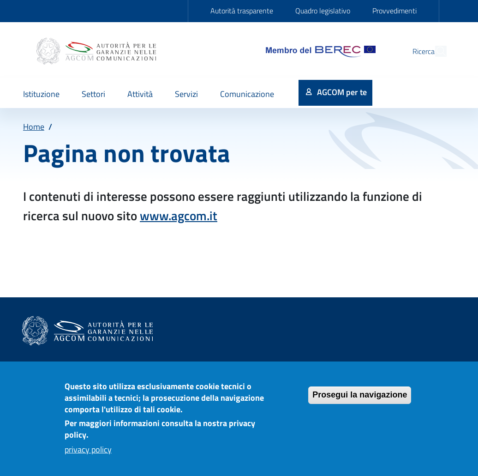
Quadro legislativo (322, 10)
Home (33, 127)
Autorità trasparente (241, 10)
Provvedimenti (394, 10)
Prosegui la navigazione (359, 401)
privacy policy (88, 456)
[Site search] (435, 51)
